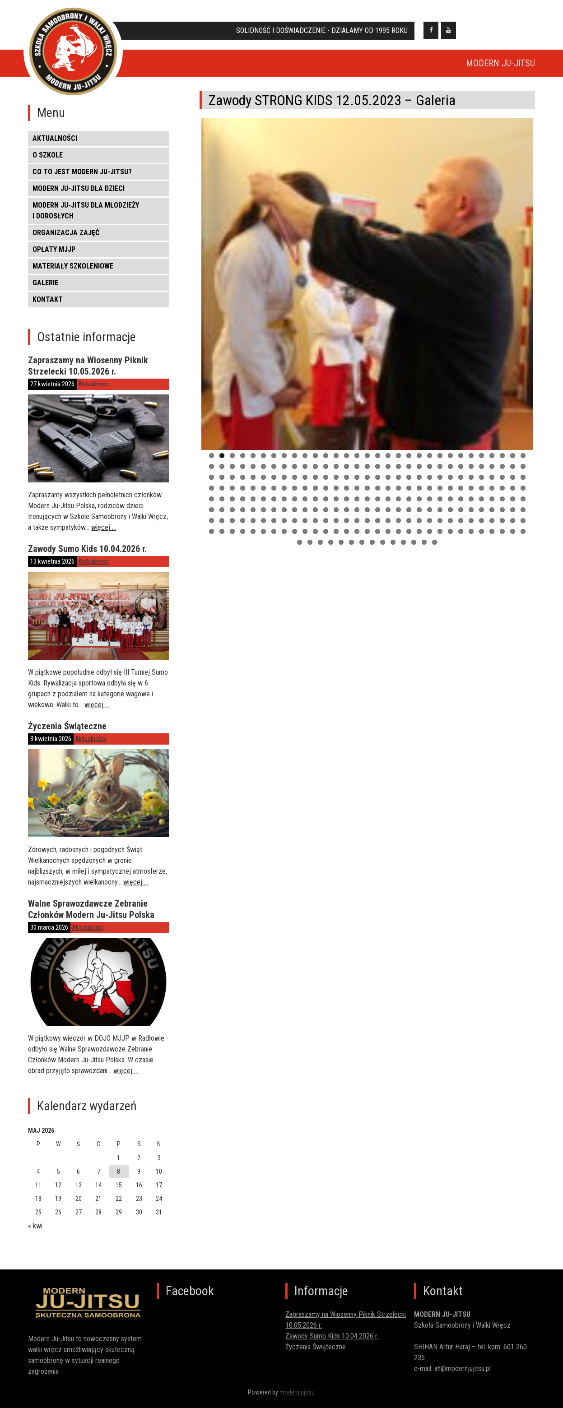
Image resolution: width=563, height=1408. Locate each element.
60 (502, 470)
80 (388, 480)
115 (429, 491)
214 (491, 524)
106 (336, 491)
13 (336, 459)
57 (471, 470)
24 (450, 459)
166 (315, 513)
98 (253, 491)
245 (491, 535)
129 (253, 502)
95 (221, 491)
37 (263, 470)
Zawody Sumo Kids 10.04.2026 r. (87, 548)
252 (330, 545)
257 (382, 545)
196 (304, 524)
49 (388, 470)
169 (346, 513)
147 (439, 502)
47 (367, 470)
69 (273, 480)
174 (398, 513)
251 (320, 545)
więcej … (103, 527)
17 (377, 459)
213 (481, 524)
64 (221, 480)
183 (491, 513)
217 (523, 524)
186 (523, 513)
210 (450, 524)
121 (491, 491)
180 (460, 513)
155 (523, 502)
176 (419, 513)
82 (408, 480)
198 (325, 524)
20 (408, 459)
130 (263, 502)
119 (471, 491)
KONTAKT (48, 299)
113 (408, 491)
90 (491, 480)
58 (481, 470)
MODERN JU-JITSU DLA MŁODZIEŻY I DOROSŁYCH (86, 210)
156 (211, 513)
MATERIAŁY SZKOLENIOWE (73, 266)
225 (284, 535)
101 (284, 491)
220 (232, 535)
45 (346, 470)
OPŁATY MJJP (54, 249)
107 (346, 491)
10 (304, 459)
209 (439, 524)
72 (304, 480)
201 (356, 524)
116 (439, 491)
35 (242, 470)
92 (512, 480)
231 (346, 535)
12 (325, 459)
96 (232, 491)
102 (294, 491)
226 (294, 535)
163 (284, 513)
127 (232, 502)
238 (419, 535)
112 (398, 491)
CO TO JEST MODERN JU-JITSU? (82, 171)
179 (450, 513)
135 (315, 502)
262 (434, 545)
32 (211, 470)
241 (450, 535)
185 (512, 513)
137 (336, 502)
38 (273, 470)
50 (398, 470)
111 (388, 491)
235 (388, 535)
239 (429, 535)
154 (512, 502)
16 (367, 459)
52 (419, 470)
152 (491, 502)
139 (356, 502)
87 (460, 480)
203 (377, 524)
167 (325, 513)
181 (471, 513)
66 (242, 480)
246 (502, 535)
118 (460, 491)
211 (460, 524)
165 (304, 513)
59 (491, 470)
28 (491, 459)
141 (377, 502)
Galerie (45, 282)
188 (221, 524)
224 (273, 535)
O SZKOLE (48, 155)
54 (439, 470)
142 (388, 502)
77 (356, 480)
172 (377, 513)
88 (471, 480)
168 (336, 513)
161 (263, 513)
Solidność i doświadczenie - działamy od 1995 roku (322, 30)
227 (304, 535)
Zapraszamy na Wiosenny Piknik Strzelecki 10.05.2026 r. (88, 366)
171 (367, 513)
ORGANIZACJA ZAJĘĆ (66, 232)
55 (450, 470)
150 (471, 502)
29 (502, 459)
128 (242, 502)
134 (304, 502)
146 (429, 502)
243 (471, 535)
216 (512, 524)
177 (429, 513)
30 (512, 459)
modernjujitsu (297, 1392)
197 (315, 524)
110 (377, 491)
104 (315, 491)
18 (388, 459)
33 (221, 470)
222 (253, 535)
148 (450, 502)
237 (408, 535)
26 (471, 459)
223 (263, 535)
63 (211, 480)
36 (253, 470)
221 (242, 535)
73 (315, 480)
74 (325, 480)
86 (450, 480)
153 (502, 502)
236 (398, 535)
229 (325, 535)
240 (439, 535)
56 (460, 470)
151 (481, 502)
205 (398, 524)
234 (377, 535)
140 (367, 502)
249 (299, 545)
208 (429, 524)
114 (419, 491)
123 (512, 491)
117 (450, 491)
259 (403, 545)
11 (315, 459)
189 (232, 524)
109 (367, 491)
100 (273, 491)
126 (221, 502)
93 (523, 480)
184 (502, 513)
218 (211, 535)
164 (294, 513)
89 (481, 480)
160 (253, 513)
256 (372, 545)
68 (263, 480)
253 (341, 545)
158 (232, 513)
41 (304, 470)
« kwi (35, 1226)
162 (273, 513)
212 (471, 524)
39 (284, 470)
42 (315, 470)
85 (439, 480)
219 (221, 535)
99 (263, 491)
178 (439, 513)
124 (523, 491)
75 (336, 480)
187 (211, 524)
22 (429, 459)
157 (221, 513)
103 (304, 491)
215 (502, 524)
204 (388, 524)
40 (294, 470)
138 (346, 502)
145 (419, 502)
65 (232, 480)
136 (325, 502)
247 (512, 535)
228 (315, 535)
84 (429, 480)
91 (502, 480)
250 (309, 545)
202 (367, 524)
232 (356, 535)
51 (408, 470)
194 (284, 524)
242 (460, 535)
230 (336, 535)
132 (284, 502)
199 (336, 524)
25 (460, 459)
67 (253, 480)
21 (419, 459)
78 (367, 480)
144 (408, 502)
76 (346, 480)
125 (211, 502)
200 (346, 524)
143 (398, 502)
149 (460, 502)
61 (512, 470)
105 (325, 491)
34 (232, 470)
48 (377, 470)
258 (393, 545)
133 (294, 502)
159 (242, 513)
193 (273, 524)
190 (242, 524)
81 (398, 480)
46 (356, 470)
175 (408, 513)
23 (439, 459)
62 (523, 470)
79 (377, 480)
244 (481, 535)
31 (523, 459)
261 (424, 545)
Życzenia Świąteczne (67, 726)
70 (284, 480)
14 (346, 459)
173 (388, 513)
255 (361, 545)
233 (367, 535)
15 (356, 459)
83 (419, 480)
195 (294, 524)
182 (481, 513)
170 (356, 513)
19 (398, 459)
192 (263, 524)
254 (351, 545)
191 (253, 524)
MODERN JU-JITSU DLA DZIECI (79, 188)
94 (211, 491)
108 (356, 491)
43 (325, 470)
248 (523, 535)
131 (273, 502)
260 (413, 545)
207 (419, 524)
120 (481, 491)
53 (429, 470)
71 (294, 480)
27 (481, 459)
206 (408, 524)
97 (242, 491)
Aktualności (55, 138)
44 (336, 470)
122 (502, 491)
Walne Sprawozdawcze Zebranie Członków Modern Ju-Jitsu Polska (91, 909)
